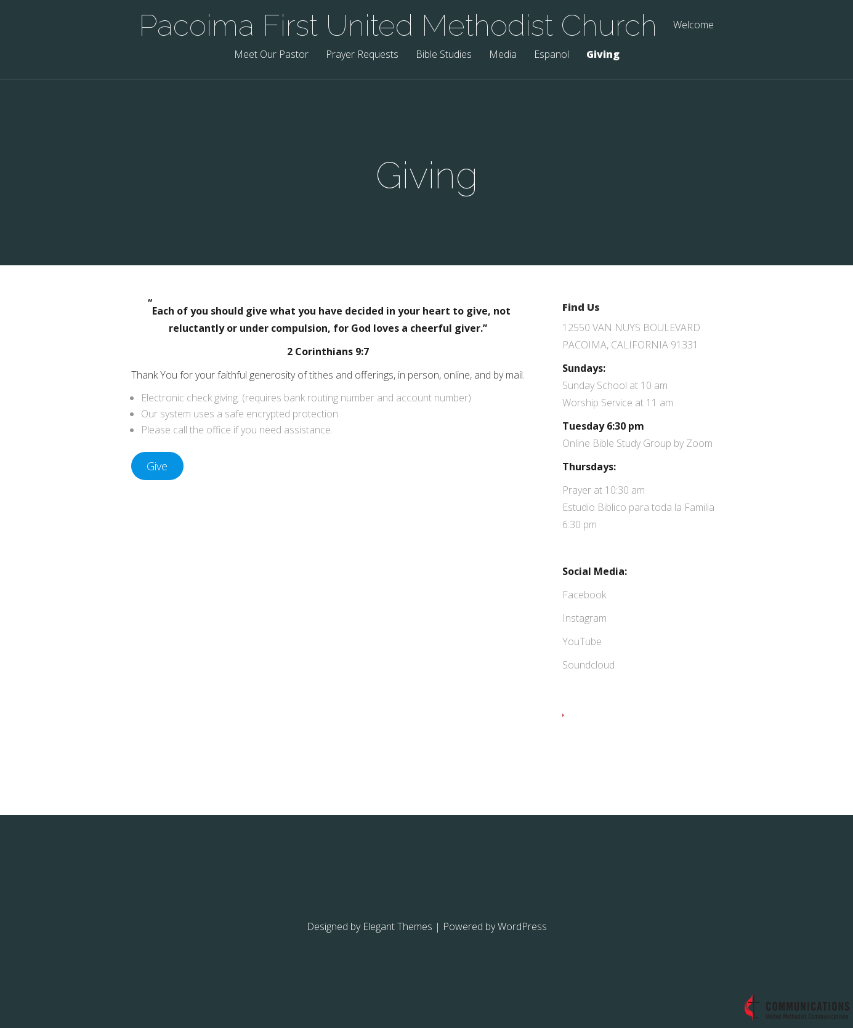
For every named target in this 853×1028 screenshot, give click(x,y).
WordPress (522, 926)
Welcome (693, 25)
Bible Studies (444, 55)
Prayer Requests (362, 55)
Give (157, 466)
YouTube (582, 641)
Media (503, 55)
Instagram (584, 618)
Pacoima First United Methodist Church (398, 25)
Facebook (584, 594)
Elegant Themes (397, 926)
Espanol (551, 55)
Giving (603, 55)
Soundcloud (588, 665)
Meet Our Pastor (271, 55)
